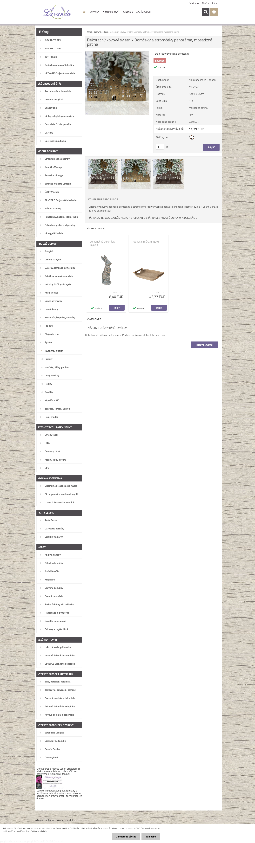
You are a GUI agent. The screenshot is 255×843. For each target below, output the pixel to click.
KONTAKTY (128, 11)
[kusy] (160, 147)
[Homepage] (84, 12)
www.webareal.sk (65, 820)
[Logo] (57, 12)
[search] (205, 12)
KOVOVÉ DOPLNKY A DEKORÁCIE (179, 218)
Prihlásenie (194, 3)
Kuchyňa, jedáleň (101, 31)
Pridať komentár (204, 345)
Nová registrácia (209, 3)
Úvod (89, 31)
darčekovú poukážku (59, 790)
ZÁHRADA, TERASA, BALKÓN (104, 218)
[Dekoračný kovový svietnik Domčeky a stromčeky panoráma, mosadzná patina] (117, 53)
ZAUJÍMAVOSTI (143, 11)
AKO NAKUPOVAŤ (111, 11)
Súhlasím (151, 836)
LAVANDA (94, 11)
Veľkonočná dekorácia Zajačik (102, 243)
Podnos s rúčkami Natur (146, 241)
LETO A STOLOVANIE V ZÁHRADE (140, 218)
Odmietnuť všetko (126, 836)
